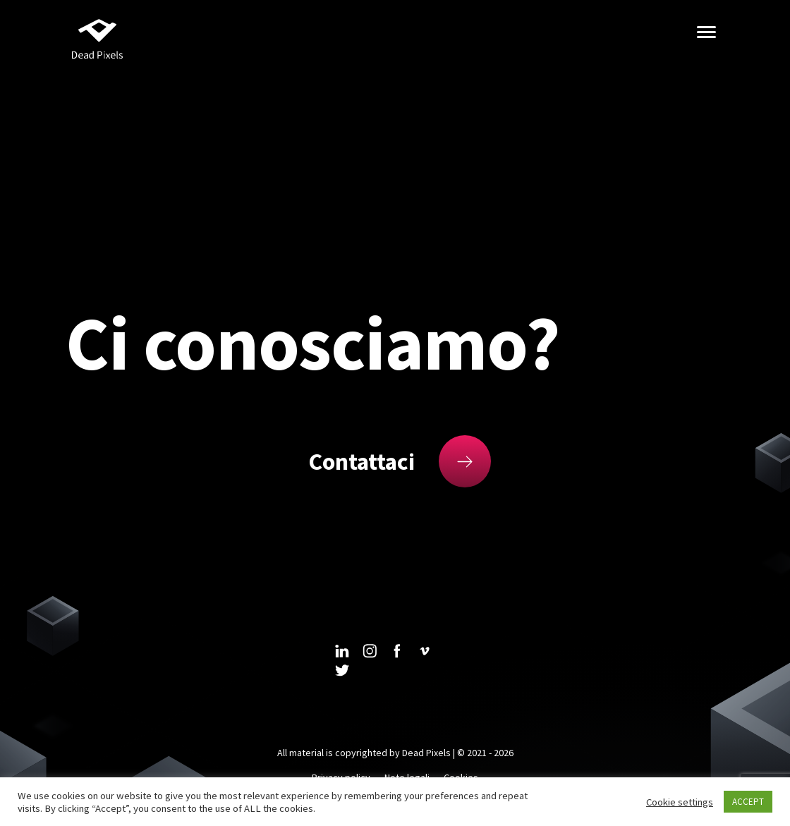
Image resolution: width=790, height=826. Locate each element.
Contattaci (361, 461)
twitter (342, 671)
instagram (370, 651)
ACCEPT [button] (748, 802)
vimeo (425, 651)
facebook (397, 651)
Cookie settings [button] (679, 802)
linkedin (342, 651)
